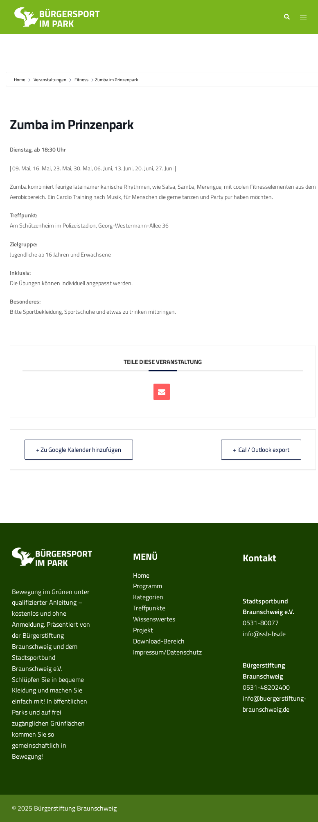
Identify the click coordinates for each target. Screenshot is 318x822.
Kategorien (148, 597)
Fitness (81, 79)
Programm (147, 586)
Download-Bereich (159, 641)
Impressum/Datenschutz (167, 652)
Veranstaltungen (50, 79)
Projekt (143, 630)
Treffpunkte (149, 608)
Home (20, 79)
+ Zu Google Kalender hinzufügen (79, 449)
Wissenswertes (154, 619)
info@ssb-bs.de (264, 634)
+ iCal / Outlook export (261, 449)
